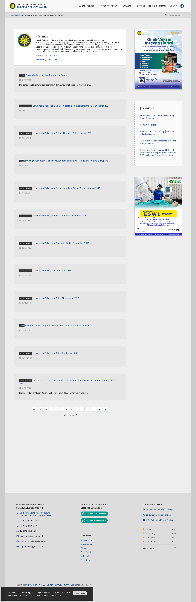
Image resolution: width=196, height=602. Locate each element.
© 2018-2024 (21, 585)
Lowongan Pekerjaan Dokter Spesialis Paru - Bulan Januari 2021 (66, 188)
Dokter (22, 75)
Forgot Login (87, 560)
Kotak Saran (86, 544)
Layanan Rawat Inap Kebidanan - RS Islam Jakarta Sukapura (57, 325)
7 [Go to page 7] (61, 409)
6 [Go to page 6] (56, 409)
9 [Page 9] (71, 409)
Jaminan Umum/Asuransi (96, 520)
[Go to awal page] (34, 409)
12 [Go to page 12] (88, 409)
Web (17, 15)
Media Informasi (25, 106)
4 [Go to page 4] (46, 409)
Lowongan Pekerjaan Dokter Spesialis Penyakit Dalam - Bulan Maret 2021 (71, 105)
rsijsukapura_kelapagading (158, 515)
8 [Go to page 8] (66, 409)
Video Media (87, 556)
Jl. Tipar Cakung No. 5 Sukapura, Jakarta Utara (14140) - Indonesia (35, 514)
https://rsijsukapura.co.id (46, 56)
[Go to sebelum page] (40, 409)
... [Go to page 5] (51, 409)
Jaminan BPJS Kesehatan (96, 514)
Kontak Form (86, 540)
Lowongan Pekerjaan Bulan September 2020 (56, 353)
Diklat (83, 548)
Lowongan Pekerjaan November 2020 (52, 270)
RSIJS (13, 15)
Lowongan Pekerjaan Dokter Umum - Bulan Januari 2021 (62, 133)
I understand (80, 593)
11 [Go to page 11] (82, 409)
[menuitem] (87, 6)
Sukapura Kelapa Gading (32, 7)
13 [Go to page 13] (93, 409)
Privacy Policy (84, 585)
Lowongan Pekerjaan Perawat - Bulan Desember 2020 (61, 243)
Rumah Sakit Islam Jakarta (31, 4)
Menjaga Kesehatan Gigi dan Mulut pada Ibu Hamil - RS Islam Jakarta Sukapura (66, 160)
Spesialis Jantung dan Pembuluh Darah (46, 75)
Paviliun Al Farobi (148, 124)
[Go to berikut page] (99, 409)
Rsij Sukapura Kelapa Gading (159, 509)
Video (22, 161)
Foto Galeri (86, 552)
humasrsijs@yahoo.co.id (46, 59)
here (68, 592)
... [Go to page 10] (77, 409)
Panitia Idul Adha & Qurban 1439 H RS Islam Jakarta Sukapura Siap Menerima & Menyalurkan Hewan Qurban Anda (158, 152)
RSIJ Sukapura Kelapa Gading (160, 520)
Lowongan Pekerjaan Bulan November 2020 (56, 298)
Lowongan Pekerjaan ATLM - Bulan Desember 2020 (60, 215)
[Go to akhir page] (105, 409)
